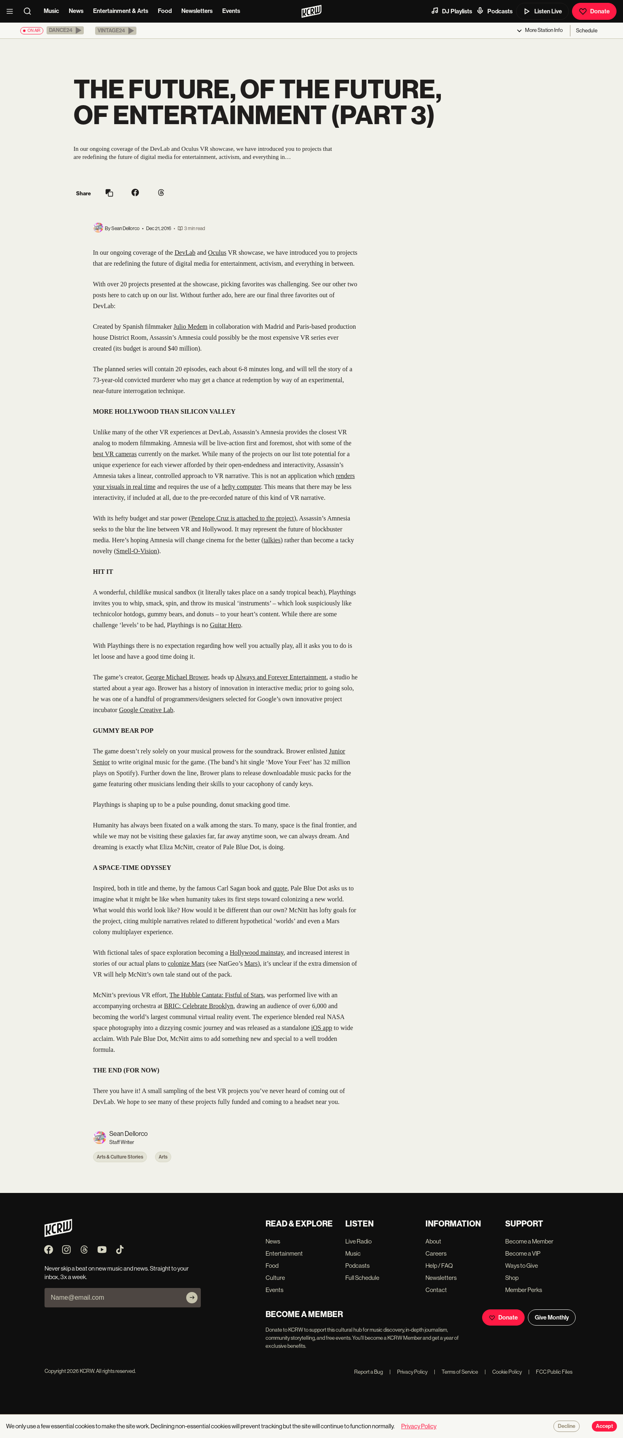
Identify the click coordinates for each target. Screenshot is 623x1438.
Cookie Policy (503, 1372)
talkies (272, 540)
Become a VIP (522, 1253)
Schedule (586, 30)
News (76, 11)
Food (165, 11)
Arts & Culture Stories (120, 1157)
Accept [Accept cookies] (604, 1426)
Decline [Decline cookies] (566, 1426)
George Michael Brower (176, 677)
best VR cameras (115, 453)
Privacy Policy (408, 1372)
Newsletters (197, 11)
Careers (436, 1253)
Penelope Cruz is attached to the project (242, 518)
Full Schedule (362, 1277)
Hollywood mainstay (256, 952)
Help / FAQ (439, 1265)
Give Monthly (552, 1317)
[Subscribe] (192, 1297)
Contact (436, 1289)
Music (51, 11)
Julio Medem (191, 326)
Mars (251, 963)
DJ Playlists (451, 11)
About (433, 1241)
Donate (594, 11)
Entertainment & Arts (120, 11)
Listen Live (542, 11)
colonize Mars (186, 963)
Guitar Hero (225, 625)
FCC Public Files (550, 1372)
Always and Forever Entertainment (281, 677)
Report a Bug (368, 1372)
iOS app (321, 1027)
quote (280, 888)
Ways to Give (521, 1265)
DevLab (185, 252)
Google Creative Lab (146, 709)
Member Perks (523, 1289)
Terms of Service (456, 1372)
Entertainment (284, 1253)
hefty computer (241, 486)
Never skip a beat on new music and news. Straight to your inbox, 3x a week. (117, 1272)
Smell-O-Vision (136, 551)
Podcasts (494, 11)
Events (231, 11)
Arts (163, 1157)
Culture (275, 1277)
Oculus (217, 252)
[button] (65, 30)
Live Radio (358, 1241)
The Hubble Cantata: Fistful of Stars (216, 995)
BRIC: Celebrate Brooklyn (199, 1005)
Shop (512, 1277)
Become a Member (529, 1241)
